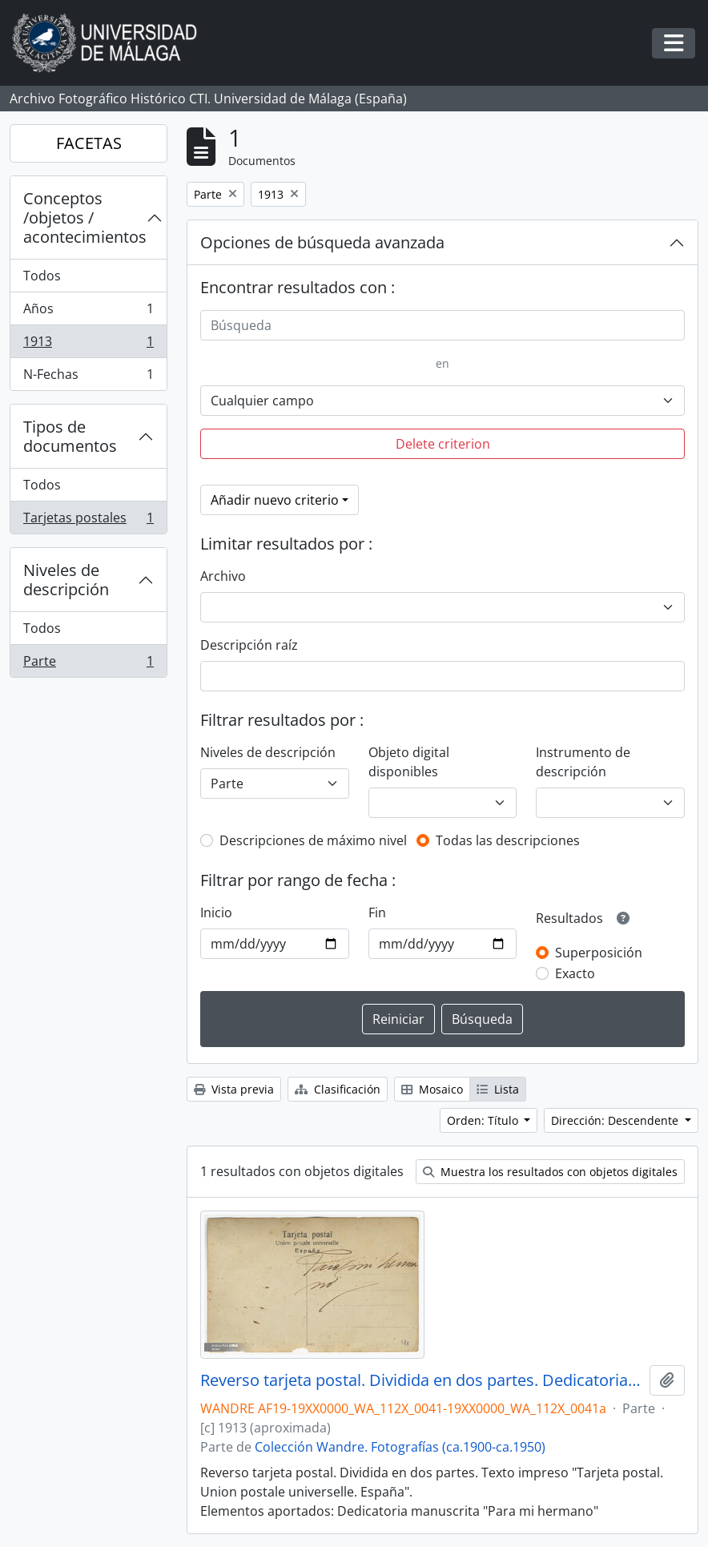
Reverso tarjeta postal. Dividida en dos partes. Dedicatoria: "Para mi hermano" (421, 1380)
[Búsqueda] (442, 325)
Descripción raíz (249, 645)
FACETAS (89, 143)
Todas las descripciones (508, 840)
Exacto (575, 973)
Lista (498, 1089)
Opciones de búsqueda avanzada (322, 242)
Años (88, 312)
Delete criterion (443, 444)
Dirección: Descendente (616, 1120)
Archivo (223, 576)
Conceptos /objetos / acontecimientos (85, 217)
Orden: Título (484, 1120)
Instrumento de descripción (583, 761)
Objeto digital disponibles (408, 761)
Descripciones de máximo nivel (313, 840)
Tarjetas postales (88, 521)
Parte (88, 664)
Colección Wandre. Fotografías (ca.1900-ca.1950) (400, 1447)
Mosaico (432, 1089)
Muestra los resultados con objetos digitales (550, 1171)
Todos (42, 275)
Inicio (216, 912)
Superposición (598, 952)
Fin (377, 912)
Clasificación (337, 1089)
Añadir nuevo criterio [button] (275, 500)
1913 (88, 345)
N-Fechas (88, 377)
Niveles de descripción (66, 579)
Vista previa (234, 1089)
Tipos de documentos (70, 436)
